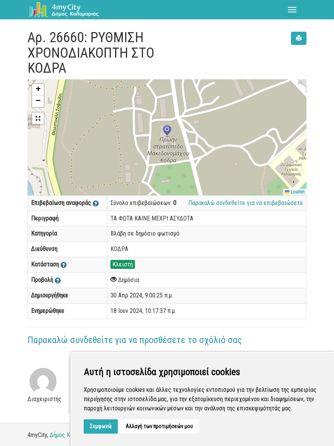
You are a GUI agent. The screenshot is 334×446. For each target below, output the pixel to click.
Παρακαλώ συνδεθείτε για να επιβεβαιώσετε (245, 203)
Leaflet (295, 192)
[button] (167, 131)
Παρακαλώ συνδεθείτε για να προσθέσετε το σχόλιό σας (135, 340)
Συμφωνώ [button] (101, 426)
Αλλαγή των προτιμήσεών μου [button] (159, 426)
